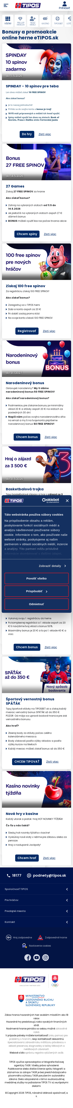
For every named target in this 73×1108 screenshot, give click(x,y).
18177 (16, 875)
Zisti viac (45, 134)
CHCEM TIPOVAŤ (27, 761)
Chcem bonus (27, 437)
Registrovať (27, 331)
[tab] (7, 21)
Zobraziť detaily (50, 566)
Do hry (27, 134)
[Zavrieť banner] (67, 500)
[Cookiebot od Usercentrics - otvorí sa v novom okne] (44, 500)
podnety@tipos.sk (49, 875)
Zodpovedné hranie (56, 937)
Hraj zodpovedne (22, 937)
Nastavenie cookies (40, 945)
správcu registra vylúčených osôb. (44, 1052)
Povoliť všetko (36, 578)
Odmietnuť (36, 604)
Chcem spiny (27, 234)
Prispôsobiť (36, 591)
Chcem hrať (27, 858)
